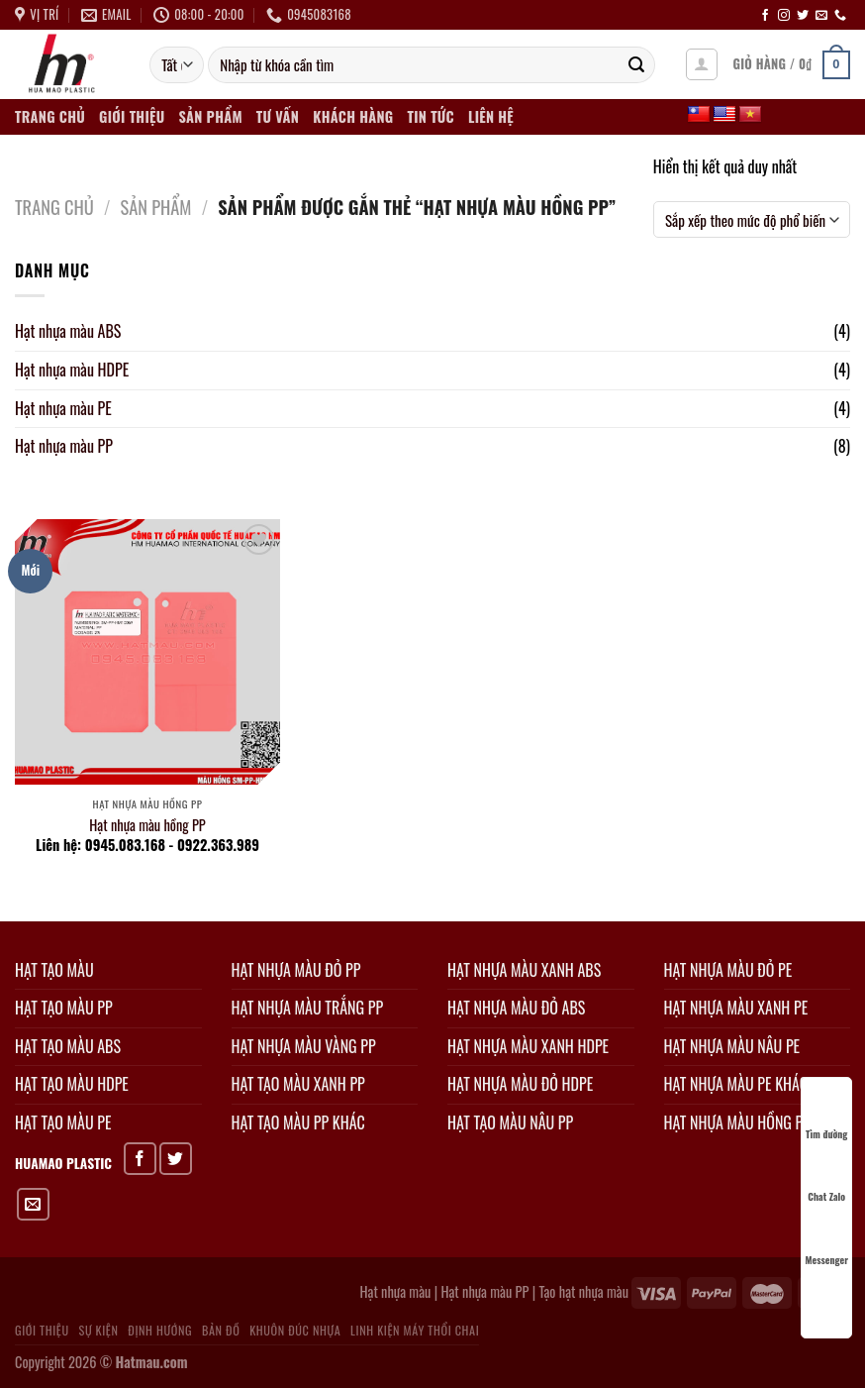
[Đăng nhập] (702, 64)
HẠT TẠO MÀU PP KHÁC (298, 1122)
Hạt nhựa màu (395, 1291)
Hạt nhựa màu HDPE (72, 369)
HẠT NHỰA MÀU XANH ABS (524, 970)
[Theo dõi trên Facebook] (765, 16)
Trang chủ (50, 116)
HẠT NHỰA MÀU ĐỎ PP (296, 970)
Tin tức (430, 116)
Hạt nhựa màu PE (63, 408)
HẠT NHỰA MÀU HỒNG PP (737, 1122)
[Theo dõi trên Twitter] (803, 16)
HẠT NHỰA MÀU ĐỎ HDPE (520, 1084)
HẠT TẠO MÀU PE (63, 1122)
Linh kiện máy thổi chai (414, 1330)
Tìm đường (826, 1116)
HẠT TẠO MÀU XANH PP (298, 1084)
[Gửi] (636, 65)
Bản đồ (221, 1330)
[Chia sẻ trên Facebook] (140, 1158)
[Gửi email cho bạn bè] (33, 1204)
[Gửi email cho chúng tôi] (821, 16)
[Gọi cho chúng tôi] (840, 16)
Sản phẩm (210, 116)
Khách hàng (353, 116)
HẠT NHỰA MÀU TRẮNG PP (308, 1007)
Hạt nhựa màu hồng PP (147, 825)
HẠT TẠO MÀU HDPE (72, 1084)
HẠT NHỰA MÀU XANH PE (736, 1007)
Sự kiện (98, 1330)
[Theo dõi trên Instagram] (784, 16)
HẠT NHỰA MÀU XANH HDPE (528, 1046)
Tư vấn (277, 116)
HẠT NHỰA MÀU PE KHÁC (736, 1084)
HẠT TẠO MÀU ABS (68, 1046)
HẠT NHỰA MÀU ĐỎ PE (728, 970)
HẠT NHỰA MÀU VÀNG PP (304, 1046)
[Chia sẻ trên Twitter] (175, 1158)
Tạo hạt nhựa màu (583, 1291)
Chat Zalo (826, 1178)
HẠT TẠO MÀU (54, 970)
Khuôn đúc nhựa (294, 1330)
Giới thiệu (131, 116)
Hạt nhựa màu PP (64, 446)
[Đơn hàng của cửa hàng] (751, 220)
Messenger (826, 1242)
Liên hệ (491, 116)
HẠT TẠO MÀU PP (64, 1007)
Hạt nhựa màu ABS (68, 331)
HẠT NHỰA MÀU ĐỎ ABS (516, 1007)
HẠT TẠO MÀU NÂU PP (510, 1122)
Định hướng (160, 1330)
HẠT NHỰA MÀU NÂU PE (732, 1046)
